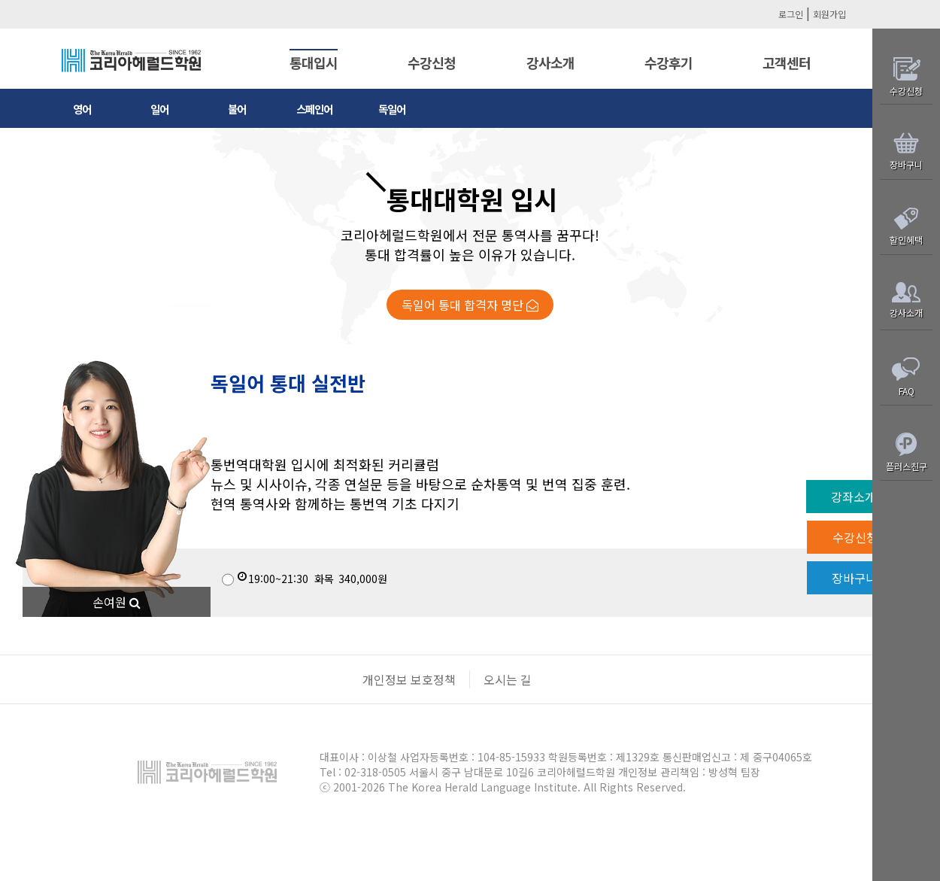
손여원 (116, 602)
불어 (237, 109)
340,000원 (304, 578)
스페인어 (314, 109)
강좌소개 (862, 497)
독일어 (391, 109)
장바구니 (863, 578)
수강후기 (668, 62)
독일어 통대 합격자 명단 (470, 305)
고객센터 (787, 62)
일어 (159, 109)
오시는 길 (508, 679)
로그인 (790, 14)
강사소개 (550, 62)
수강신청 (432, 62)
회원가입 (829, 14)
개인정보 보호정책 (409, 679)
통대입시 (314, 62)
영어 (82, 109)
